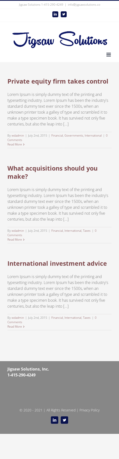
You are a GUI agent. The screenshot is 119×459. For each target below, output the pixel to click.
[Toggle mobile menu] (109, 54)
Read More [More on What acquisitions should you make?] (14, 239)
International (93, 135)
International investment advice (57, 263)
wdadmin (18, 135)
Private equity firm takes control (57, 81)
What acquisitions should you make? (52, 172)
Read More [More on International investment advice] (14, 326)
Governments (73, 135)
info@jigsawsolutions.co (84, 4)
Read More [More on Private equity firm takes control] (14, 144)
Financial (57, 135)
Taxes (87, 231)
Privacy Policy (89, 410)
